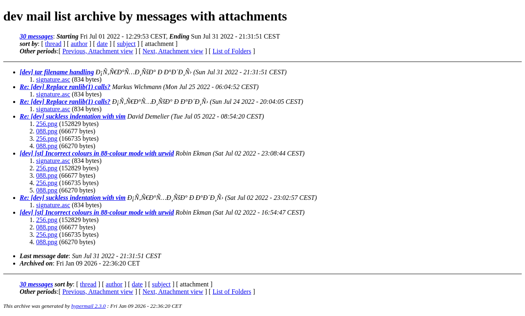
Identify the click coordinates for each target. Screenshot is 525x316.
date (102, 43)
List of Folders (231, 51)
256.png (46, 123)
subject (126, 43)
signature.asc (53, 79)
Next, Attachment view (173, 51)
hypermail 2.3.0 (88, 306)
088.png (46, 131)
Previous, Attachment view (97, 51)
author (79, 43)
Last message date (44, 255)
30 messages (36, 36)
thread (53, 43)
